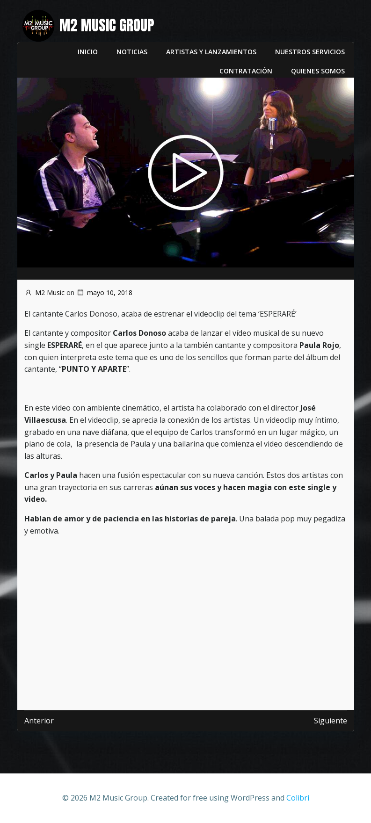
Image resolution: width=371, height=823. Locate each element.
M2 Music (44, 292)
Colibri (297, 798)
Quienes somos (318, 70)
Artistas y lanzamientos (211, 51)
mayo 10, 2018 (104, 292)
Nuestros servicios (310, 51)
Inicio (88, 51)
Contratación (245, 70)
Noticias (131, 51)
